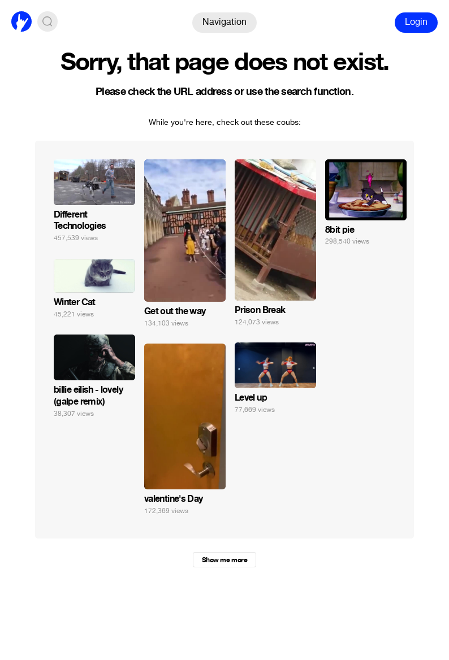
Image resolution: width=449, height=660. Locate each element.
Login (416, 22)
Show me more (224, 560)
